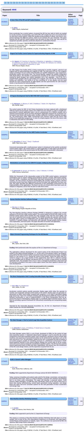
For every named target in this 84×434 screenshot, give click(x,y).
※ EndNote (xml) (57, 49)
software (70, 21)
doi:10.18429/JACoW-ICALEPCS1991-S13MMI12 (39, 224)
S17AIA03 (4, 361)
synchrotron (71, 100)
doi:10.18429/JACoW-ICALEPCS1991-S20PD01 (39, 425)
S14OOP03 (4, 279)
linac (69, 203)
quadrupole (71, 362)
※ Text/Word (43, 49)
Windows (71, 404)
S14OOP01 (4, 236)
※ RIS (49, 49)
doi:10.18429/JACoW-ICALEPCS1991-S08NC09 (39, 122)
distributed (71, 324)
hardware (71, 167)
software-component (71, 279)
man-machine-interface (72, 401)
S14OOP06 (4, 322)
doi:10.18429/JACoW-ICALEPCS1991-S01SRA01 (39, 43)
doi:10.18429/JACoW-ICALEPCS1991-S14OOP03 (39, 310)
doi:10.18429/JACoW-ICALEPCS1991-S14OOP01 (39, 266)
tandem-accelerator (71, 134)
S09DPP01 (4, 135)
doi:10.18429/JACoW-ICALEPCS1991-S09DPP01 (39, 153)
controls (70, 19)
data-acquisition (72, 320)
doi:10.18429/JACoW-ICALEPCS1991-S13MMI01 (39, 189)
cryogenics (71, 56)
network (70, 24)
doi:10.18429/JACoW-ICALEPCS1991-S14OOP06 (39, 349)
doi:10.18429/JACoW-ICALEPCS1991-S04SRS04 (39, 86)
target (70, 136)
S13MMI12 (4, 201)
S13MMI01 (4, 165)
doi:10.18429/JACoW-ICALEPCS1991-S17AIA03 (39, 388)
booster (70, 235)
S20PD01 (4, 401)
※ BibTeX (29, 49)
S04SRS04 (4, 55)
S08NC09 (4, 97)
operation (71, 22)
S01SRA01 (4, 22)
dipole (70, 57)
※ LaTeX (35, 49)
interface (70, 98)
